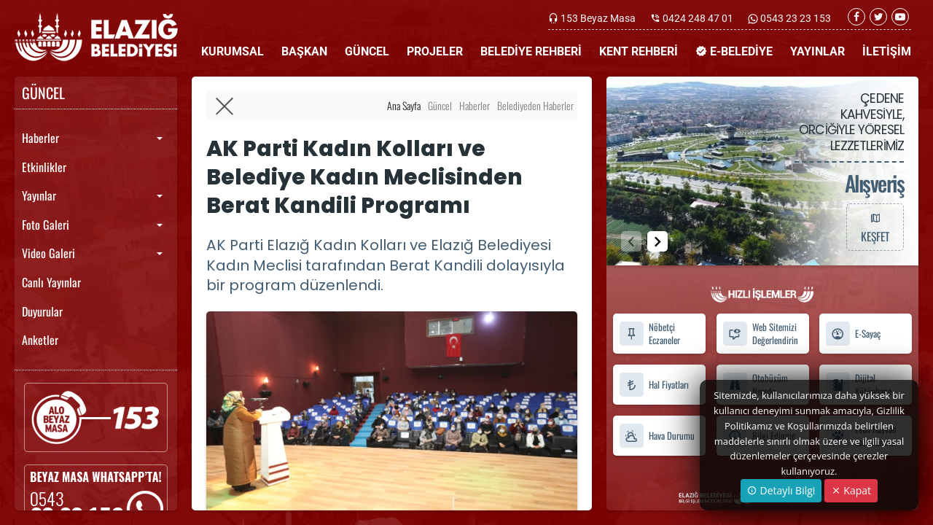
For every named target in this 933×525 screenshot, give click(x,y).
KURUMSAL (232, 51)
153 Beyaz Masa (598, 18)
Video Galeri (48, 253)
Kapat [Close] (851, 490)
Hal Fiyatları (654, 384)
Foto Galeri (45, 224)
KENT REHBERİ (638, 51)
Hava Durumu (657, 435)
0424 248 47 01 (698, 18)
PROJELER (435, 51)
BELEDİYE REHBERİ (531, 51)
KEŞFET (874, 227)
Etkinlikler (44, 167)
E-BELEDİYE (734, 51)
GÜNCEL (367, 51)
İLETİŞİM (886, 51)
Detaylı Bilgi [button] (781, 490)
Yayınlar (39, 195)
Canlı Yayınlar (51, 282)
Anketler (40, 340)
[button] (657, 241)
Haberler (40, 138)
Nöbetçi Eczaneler (649, 334)
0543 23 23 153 (794, 18)
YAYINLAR (817, 51)
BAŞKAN (304, 51)
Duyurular (42, 311)
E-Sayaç (853, 333)
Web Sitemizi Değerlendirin (760, 334)
